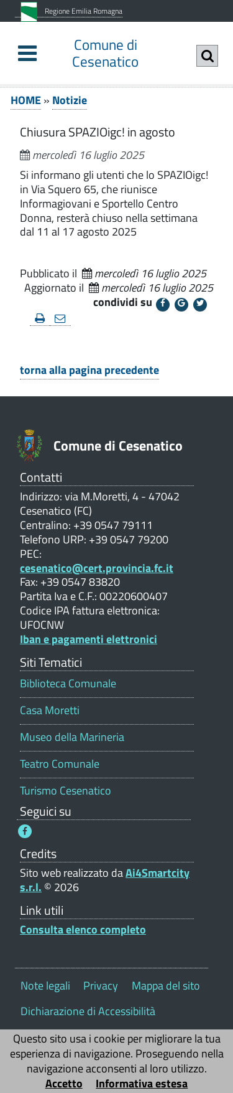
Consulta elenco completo (83, 929)
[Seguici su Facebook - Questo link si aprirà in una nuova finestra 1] (25, 831)
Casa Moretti (50, 710)
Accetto (64, 1083)
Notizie (69, 100)
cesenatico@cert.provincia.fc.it (96, 568)
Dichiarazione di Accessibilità (88, 1011)
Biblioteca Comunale (68, 683)
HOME (26, 100)
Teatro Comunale (59, 763)
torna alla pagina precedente (89, 369)
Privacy (100, 985)
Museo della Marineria (72, 736)
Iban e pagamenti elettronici (88, 639)
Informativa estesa (142, 1083)
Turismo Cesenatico (65, 790)
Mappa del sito (166, 985)
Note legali (45, 985)
